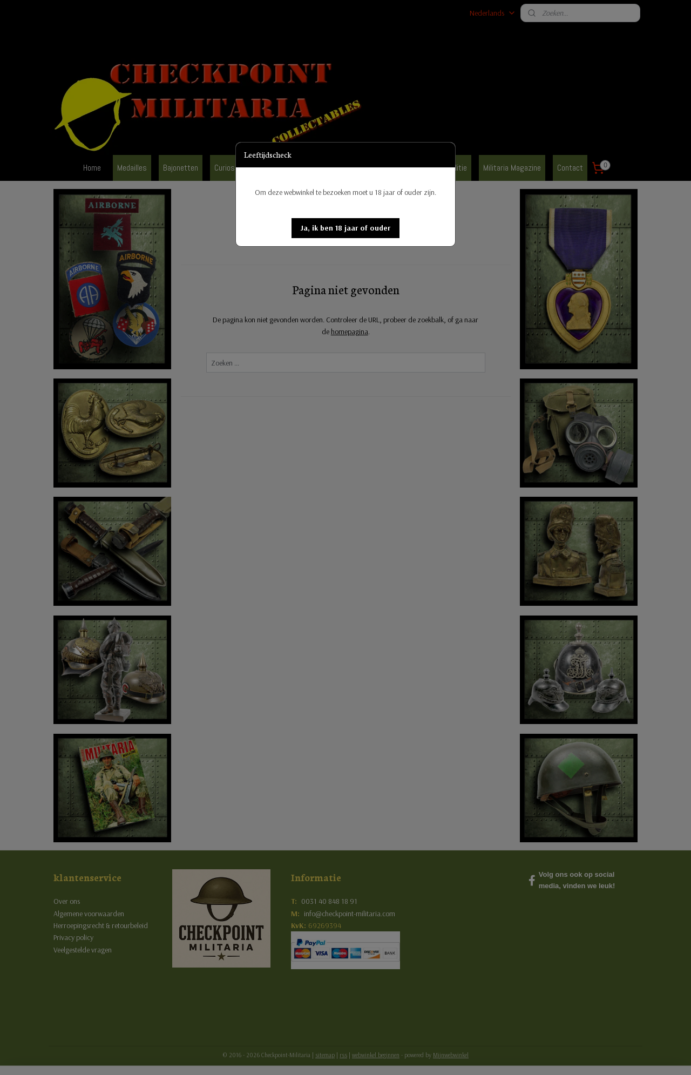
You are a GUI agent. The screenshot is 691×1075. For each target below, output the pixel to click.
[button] (345, 228)
